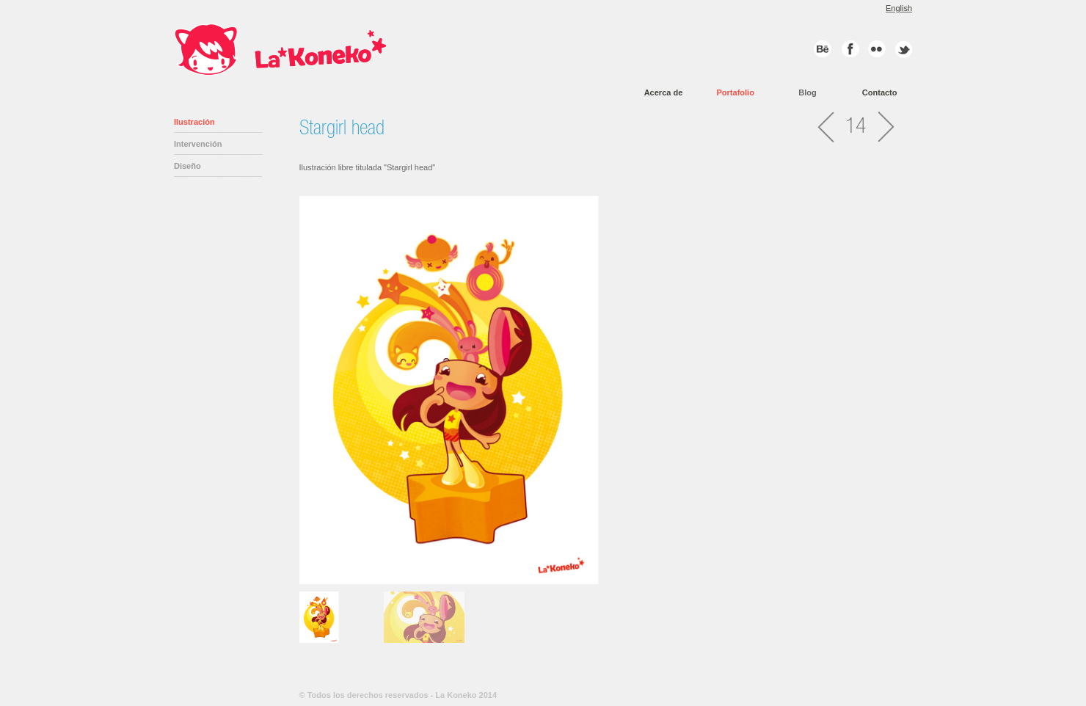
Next (927, 614)
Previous (284, 387)
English (899, 8)
